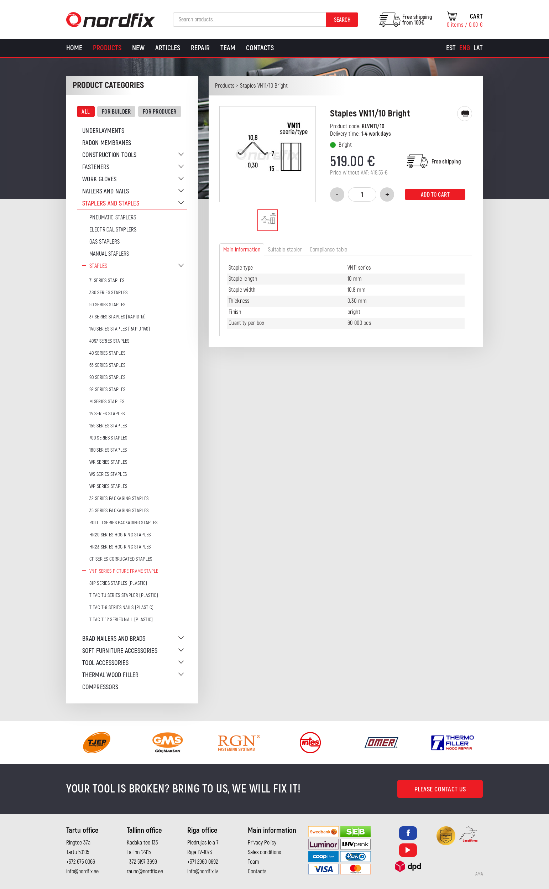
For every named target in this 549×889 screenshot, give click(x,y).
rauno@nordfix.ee (145, 871)
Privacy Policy (262, 842)
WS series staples (108, 474)
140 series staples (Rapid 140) (119, 329)
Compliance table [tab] (328, 249)
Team (227, 47)
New (138, 47)
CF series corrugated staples (120, 559)
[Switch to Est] (451, 48)
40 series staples (107, 353)
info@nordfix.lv (202, 871)
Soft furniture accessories (119, 651)
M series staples (106, 402)
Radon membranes (106, 143)
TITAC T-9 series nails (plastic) (121, 607)
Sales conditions (264, 852)
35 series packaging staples (118, 511)
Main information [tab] (241, 249)
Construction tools (109, 155)
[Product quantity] (362, 194)
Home (74, 47)
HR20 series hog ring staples (120, 535)
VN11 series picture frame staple (123, 571)
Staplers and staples (110, 203)
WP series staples (108, 486)
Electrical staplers (113, 229)
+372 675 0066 (80, 861)
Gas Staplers (104, 241)
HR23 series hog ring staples (120, 547)
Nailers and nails (105, 191)
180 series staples (108, 450)
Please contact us (440, 789)
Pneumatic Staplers (112, 217)
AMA (479, 874)
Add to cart (435, 194)
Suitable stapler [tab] (285, 249)
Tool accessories (105, 663)
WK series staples (108, 462)
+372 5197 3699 (142, 861)
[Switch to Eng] (464, 48)
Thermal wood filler (110, 675)
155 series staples (108, 426)
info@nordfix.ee (82, 871)
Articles (167, 47)
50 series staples (107, 305)
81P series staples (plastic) (118, 583)
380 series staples (108, 293)
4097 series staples (109, 341)
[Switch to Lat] (478, 48)
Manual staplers (109, 254)
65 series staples (107, 365)
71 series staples (106, 280)
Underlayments (103, 131)
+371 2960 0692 (202, 861)
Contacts (260, 47)
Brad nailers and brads (114, 639)
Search (342, 20)
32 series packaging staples (118, 498)
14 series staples (107, 414)
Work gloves (99, 179)
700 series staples (108, 438)
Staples (98, 266)
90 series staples (107, 377)
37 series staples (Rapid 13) (117, 317)
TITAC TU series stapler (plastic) (123, 595)
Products (107, 47)
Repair (200, 47)
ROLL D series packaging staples (123, 523)
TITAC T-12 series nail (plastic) (121, 620)
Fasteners (96, 167)
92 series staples (107, 389)
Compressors (100, 687)
